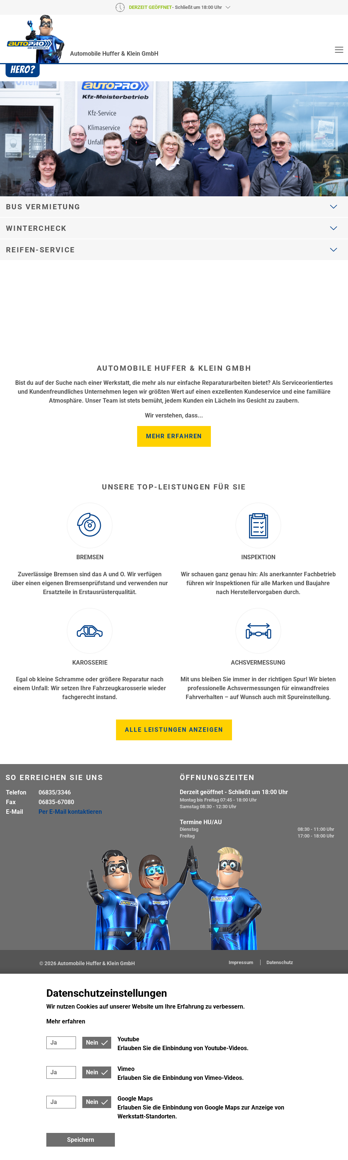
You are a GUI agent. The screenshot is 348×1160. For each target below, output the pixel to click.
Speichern (80, 1139)
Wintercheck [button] (36, 228)
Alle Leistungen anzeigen (174, 729)
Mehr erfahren (174, 436)
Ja (53, 1042)
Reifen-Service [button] (40, 249)
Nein (92, 1042)
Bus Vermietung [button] (43, 206)
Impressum (241, 962)
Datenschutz (279, 962)
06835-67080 (56, 802)
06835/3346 (55, 792)
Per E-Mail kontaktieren (70, 811)
